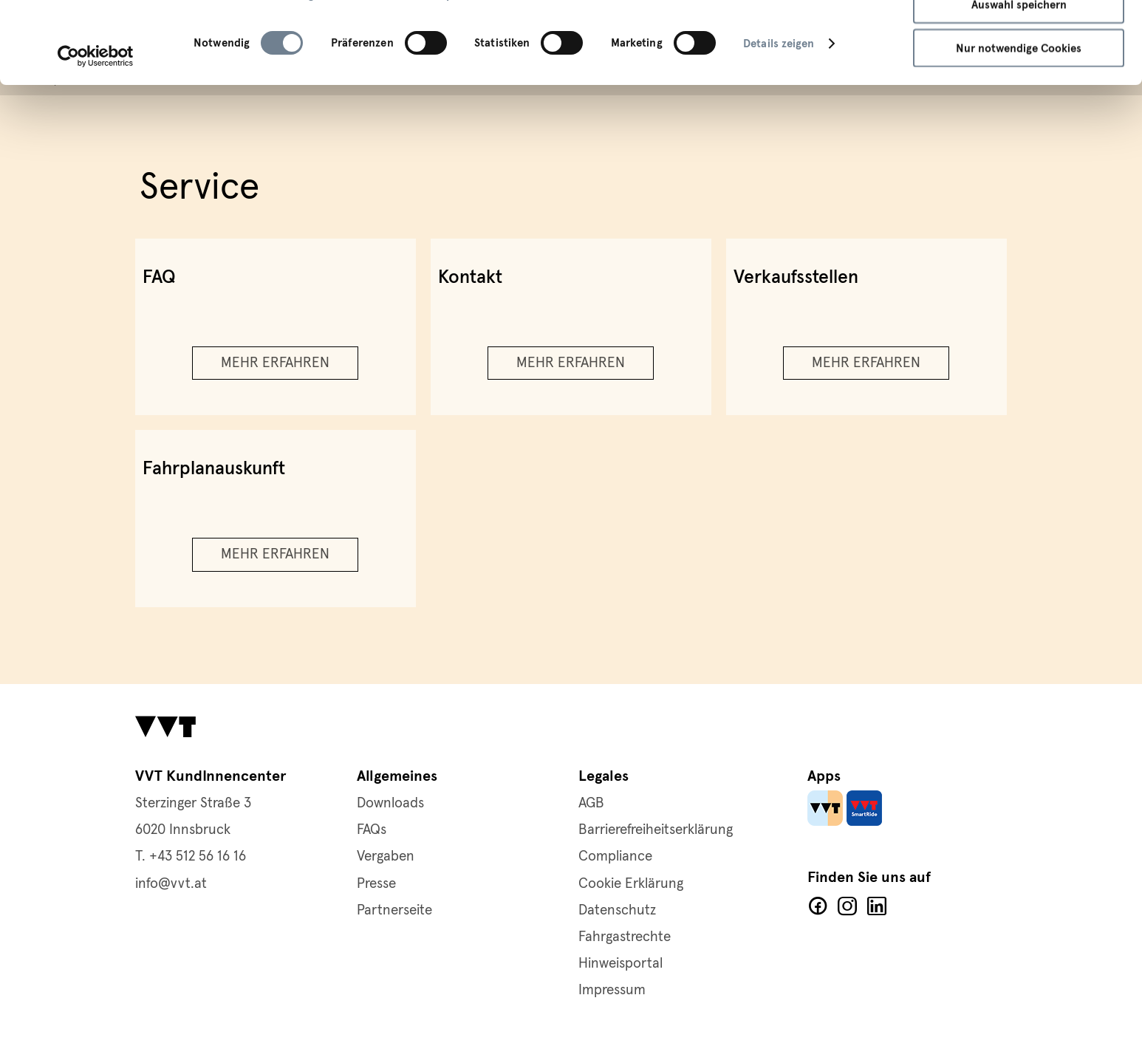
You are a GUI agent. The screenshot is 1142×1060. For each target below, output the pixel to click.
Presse (376, 884)
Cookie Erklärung (630, 884)
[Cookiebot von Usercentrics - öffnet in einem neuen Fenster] (95, 133)
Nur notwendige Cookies (1018, 124)
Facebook (817, 906)
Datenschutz (617, 910)
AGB (591, 803)
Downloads (390, 803)
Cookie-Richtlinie (373, 71)
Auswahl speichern (1019, 81)
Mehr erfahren (275, 363)
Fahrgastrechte (624, 937)
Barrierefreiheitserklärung (655, 830)
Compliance (615, 856)
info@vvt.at (171, 884)
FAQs (371, 830)
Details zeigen (778, 120)
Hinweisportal (620, 964)
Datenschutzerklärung (254, 71)
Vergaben (385, 856)
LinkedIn (877, 906)
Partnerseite (394, 910)
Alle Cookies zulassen (1019, 37)
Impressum (462, 71)
